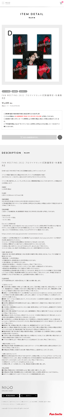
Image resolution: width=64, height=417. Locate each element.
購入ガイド (25, 401)
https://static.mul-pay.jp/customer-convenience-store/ (22, 234)
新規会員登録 (10, 395)
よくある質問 (33, 401)
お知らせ (5, 401)
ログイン (28, 395)
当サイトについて (15, 401)
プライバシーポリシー (9, 404)
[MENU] (3, 3)
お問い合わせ (21, 404)
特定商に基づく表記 (45, 401)
